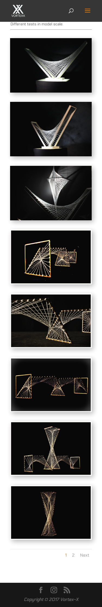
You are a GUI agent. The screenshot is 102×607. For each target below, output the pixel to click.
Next (84, 555)
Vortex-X (69, 599)
